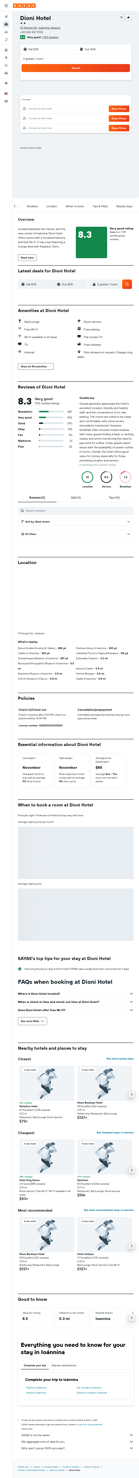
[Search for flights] (6, 16)
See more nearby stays (120, 1058)
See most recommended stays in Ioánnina (109, 1210)
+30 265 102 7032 (31, 32)
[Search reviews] (78, 510)
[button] (6, 6)
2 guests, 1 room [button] (33, 58)
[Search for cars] (6, 32)
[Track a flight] (6, 65)
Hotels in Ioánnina (36, 1392)
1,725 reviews (50, 37)
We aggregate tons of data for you (78, 1441)
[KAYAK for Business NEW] (6, 73)
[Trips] (6, 83)
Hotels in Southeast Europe (31, 1470)
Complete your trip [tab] (35, 1365)
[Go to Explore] (6, 57)
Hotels (36, 1466)
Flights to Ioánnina (36, 1387)
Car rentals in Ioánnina (89, 1387)
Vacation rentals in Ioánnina (92, 1392)
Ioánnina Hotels (57, 1470)
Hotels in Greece (71, 1466)
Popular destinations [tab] (64, 1365)
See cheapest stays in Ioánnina (115, 1132)
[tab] (37, 497)
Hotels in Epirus (91, 1466)
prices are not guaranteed (89, 1424)
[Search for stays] (6, 24)
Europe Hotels (51, 1466)
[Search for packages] (6, 39)
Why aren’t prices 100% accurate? (78, 1448)
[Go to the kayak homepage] (24, 5)
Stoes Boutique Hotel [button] (89, 1102)
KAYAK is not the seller (78, 1435)
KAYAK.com (23, 1466)
